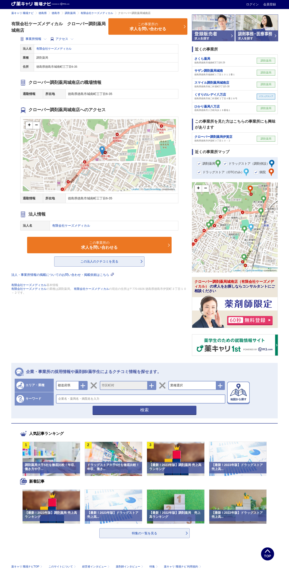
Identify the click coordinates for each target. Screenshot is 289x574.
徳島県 (43, 13)
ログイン (253, 4)
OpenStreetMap (152, 189)
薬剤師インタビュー (130, 566)
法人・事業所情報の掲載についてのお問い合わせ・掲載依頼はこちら (62, 275)
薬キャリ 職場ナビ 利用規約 (182, 566)
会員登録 (269, 4)
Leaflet (135, 189)
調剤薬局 (70, 13)
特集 (154, 566)
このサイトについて (63, 566)
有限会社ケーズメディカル (97, 13)
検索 (144, 410)
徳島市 (56, 13)
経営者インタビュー (96, 566)
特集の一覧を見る (144, 533)
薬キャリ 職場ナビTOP (27, 566)
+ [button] (29, 125)
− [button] (36, 125)
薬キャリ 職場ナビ (22, 13)
